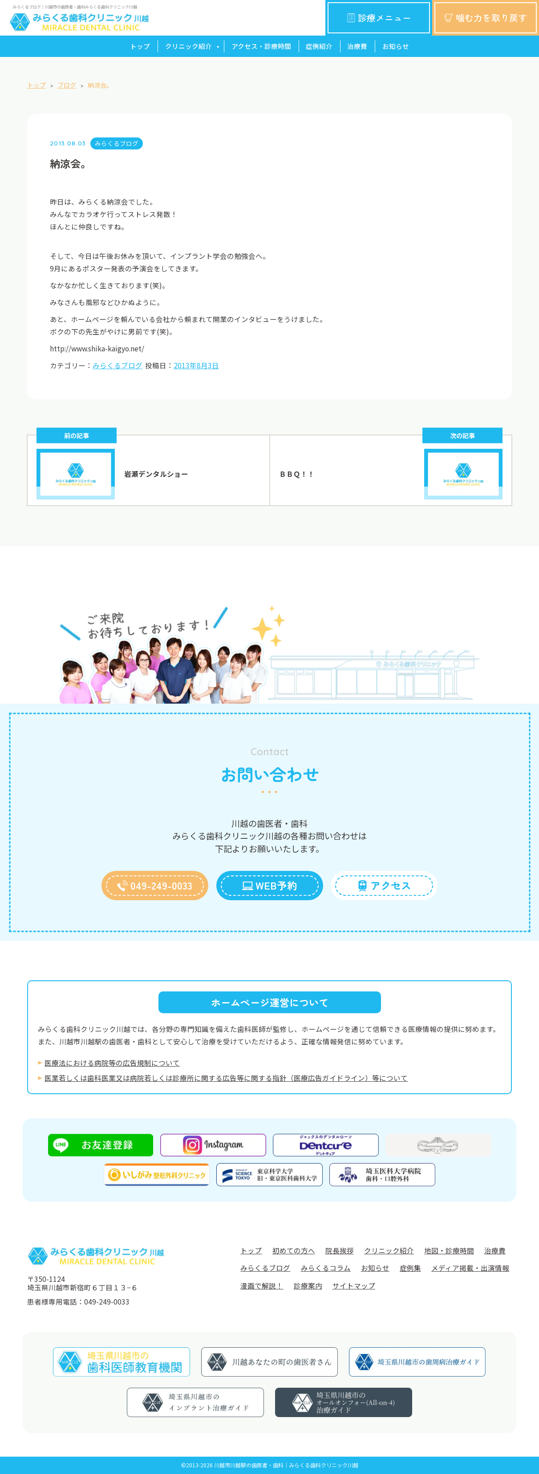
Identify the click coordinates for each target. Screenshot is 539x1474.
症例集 (410, 1268)
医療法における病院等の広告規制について (112, 1062)
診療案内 (308, 1285)
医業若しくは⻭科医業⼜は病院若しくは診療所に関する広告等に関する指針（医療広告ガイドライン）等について (226, 1078)
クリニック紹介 (188, 46)
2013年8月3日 (196, 365)
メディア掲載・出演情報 (470, 1268)
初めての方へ (293, 1250)
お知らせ (395, 46)
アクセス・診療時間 (261, 46)
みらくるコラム (326, 1268)
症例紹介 (319, 46)
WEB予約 (269, 885)
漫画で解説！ (261, 1285)
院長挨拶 (339, 1250)
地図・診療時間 (449, 1250)
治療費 (357, 46)
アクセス (384, 885)
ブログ (66, 85)
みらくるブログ (116, 143)
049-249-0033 (154, 885)
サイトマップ (353, 1285)
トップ (140, 46)
